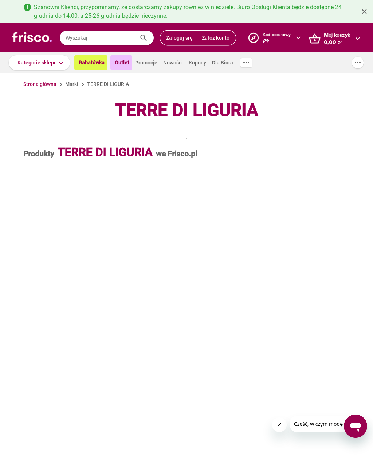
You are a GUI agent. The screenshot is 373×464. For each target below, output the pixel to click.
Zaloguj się (179, 38)
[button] (39, 62)
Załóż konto (216, 38)
